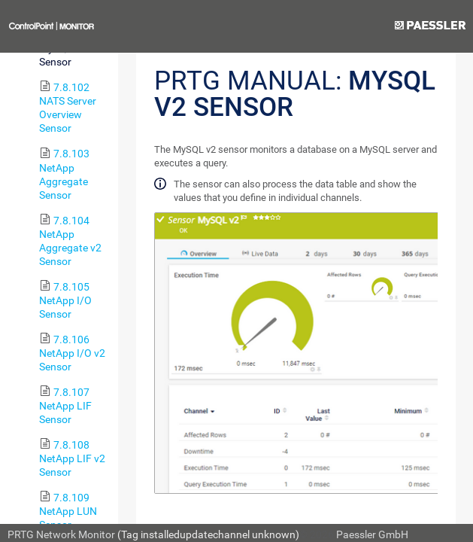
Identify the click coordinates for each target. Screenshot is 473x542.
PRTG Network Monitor (61, 534)
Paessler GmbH (372, 534)
